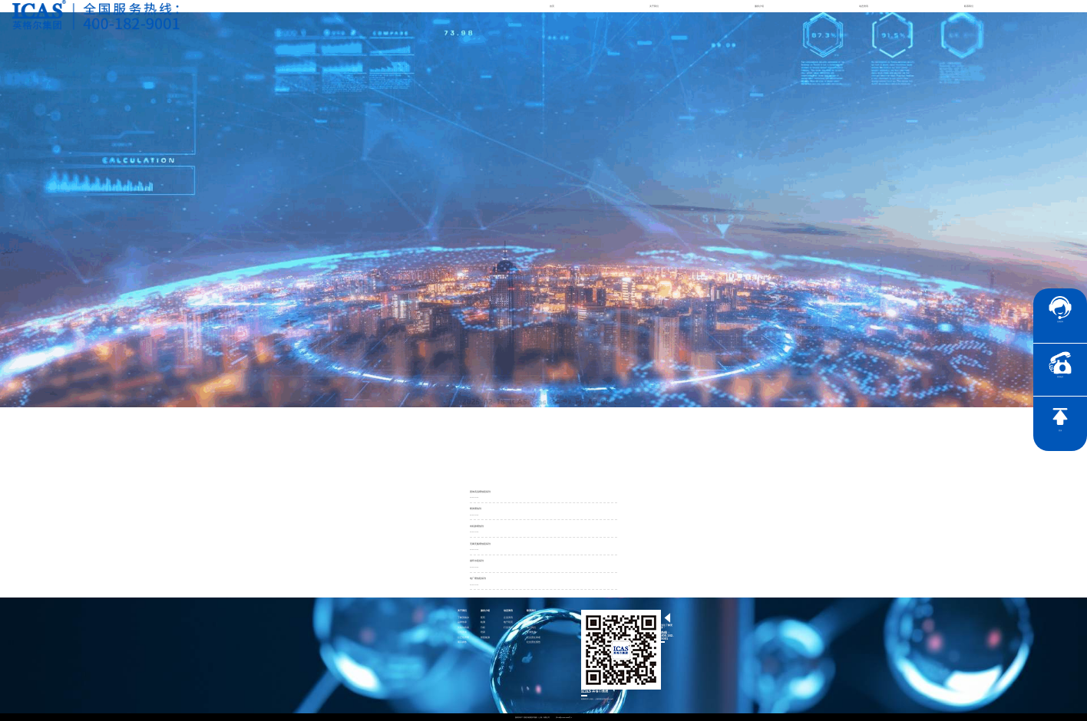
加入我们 (531, 628)
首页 (552, 6)
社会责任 (531, 618)
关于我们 (654, 6)
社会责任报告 (533, 642)
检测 (483, 622)
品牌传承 (462, 622)
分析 (483, 628)
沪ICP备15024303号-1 (564, 717)
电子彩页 (508, 622)
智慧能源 (485, 638)
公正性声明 (463, 638)
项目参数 (462, 642)
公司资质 (462, 632)
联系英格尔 (532, 622)
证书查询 (531, 632)
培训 (483, 632)
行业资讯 (508, 628)
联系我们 (968, 6)
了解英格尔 (463, 618)
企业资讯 (508, 618)
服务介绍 (759, 6)
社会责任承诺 (533, 638)
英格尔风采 (463, 628)
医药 (483, 618)
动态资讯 (863, 6)
